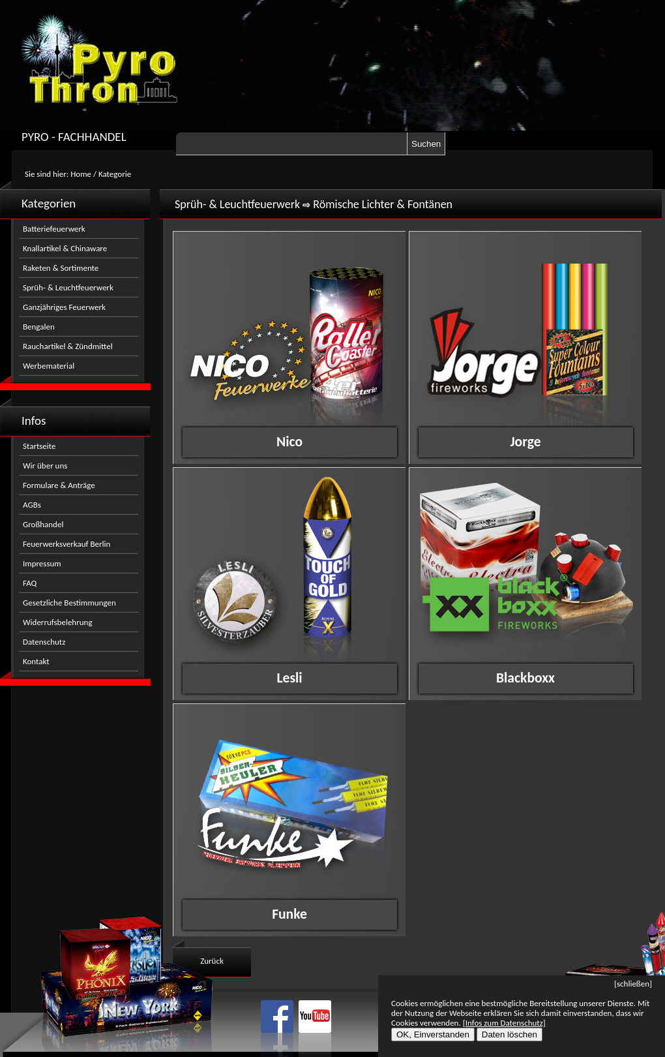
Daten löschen (509, 1034)
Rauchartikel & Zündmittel (68, 346)
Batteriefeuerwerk (54, 229)
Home (80, 174)
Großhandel (43, 524)
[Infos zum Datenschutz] (504, 1023)
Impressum (42, 563)
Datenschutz (44, 642)
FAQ (30, 583)
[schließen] (633, 983)
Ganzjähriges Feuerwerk (64, 307)
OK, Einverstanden (432, 1034)
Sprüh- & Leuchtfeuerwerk (68, 287)
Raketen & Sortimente (60, 268)
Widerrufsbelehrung (58, 622)
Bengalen (39, 326)
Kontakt (36, 661)
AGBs (32, 505)
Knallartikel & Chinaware (65, 248)
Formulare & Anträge (59, 485)
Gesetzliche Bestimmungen (69, 602)
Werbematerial (48, 366)
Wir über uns (45, 465)
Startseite (39, 446)
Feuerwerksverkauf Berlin (66, 544)
